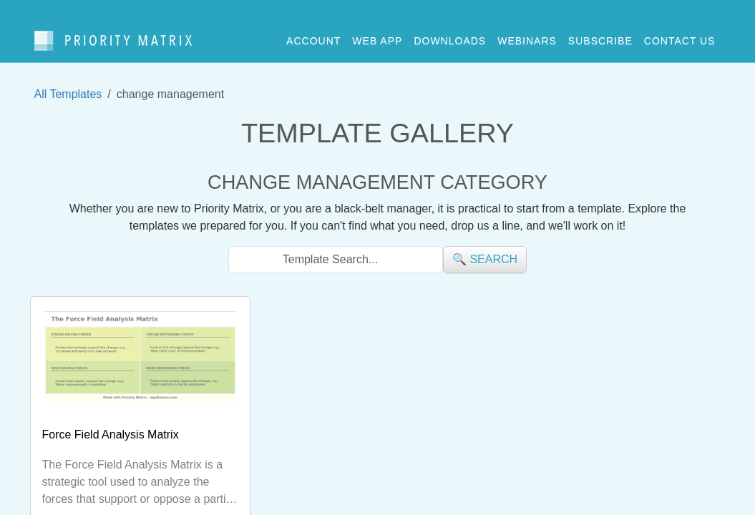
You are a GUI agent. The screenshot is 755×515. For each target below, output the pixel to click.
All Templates (68, 83)
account (313, 35)
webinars (527, 35)
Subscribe (600, 35)
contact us (680, 35)
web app (377, 35)
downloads (450, 35)
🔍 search (484, 248)
